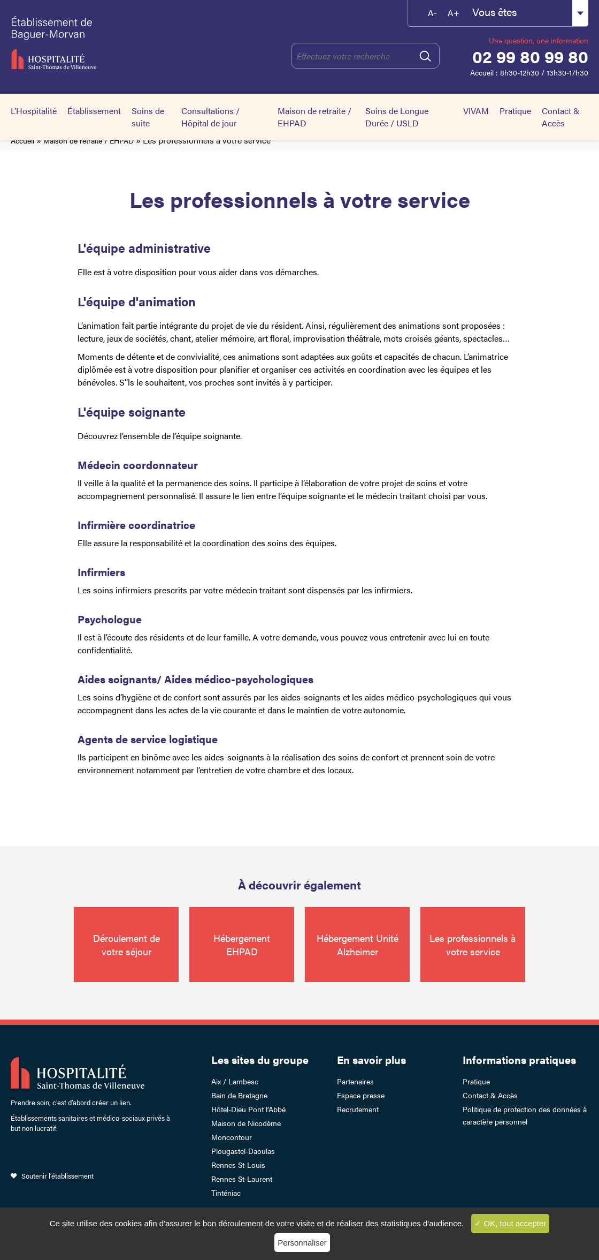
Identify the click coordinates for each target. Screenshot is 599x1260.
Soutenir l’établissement (57, 1176)
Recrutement (358, 1109)
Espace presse (361, 1095)
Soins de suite (148, 116)
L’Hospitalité (34, 110)
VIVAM (476, 110)
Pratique (515, 110)
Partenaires (355, 1081)
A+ (453, 12)
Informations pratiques (519, 1059)
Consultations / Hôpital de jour (210, 116)
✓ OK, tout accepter (510, 1223)
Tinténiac (226, 1192)
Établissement (94, 110)
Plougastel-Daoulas (243, 1150)
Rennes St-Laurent (241, 1178)
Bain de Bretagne (239, 1095)
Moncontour (231, 1136)
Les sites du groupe (260, 1059)
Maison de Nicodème (246, 1123)
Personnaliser (302, 1242)
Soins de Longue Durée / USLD (396, 116)
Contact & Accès (561, 116)
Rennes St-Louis (238, 1164)
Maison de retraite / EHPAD (88, 140)
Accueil (22, 140)
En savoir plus (371, 1059)
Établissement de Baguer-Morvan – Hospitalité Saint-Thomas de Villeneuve (91, 43)
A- (432, 12)
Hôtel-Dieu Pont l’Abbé (248, 1109)
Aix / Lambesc (234, 1081)
